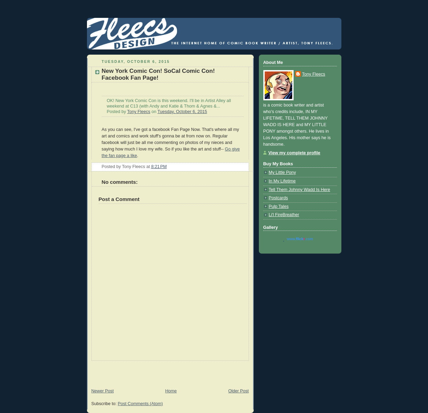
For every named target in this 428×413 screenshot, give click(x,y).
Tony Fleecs (138, 111)
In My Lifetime (282, 181)
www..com (300, 239)
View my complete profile (294, 152)
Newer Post (102, 391)
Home (171, 391)
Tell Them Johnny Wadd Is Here (299, 189)
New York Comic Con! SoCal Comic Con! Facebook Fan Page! (158, 74)
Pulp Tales (279, 206)
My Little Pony (282, 172)
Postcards (278, 198)
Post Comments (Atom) (140, 403)
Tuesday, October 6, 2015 (182, 111)
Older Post (238, 391)
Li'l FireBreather (284, 214)
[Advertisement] (167, 371)
